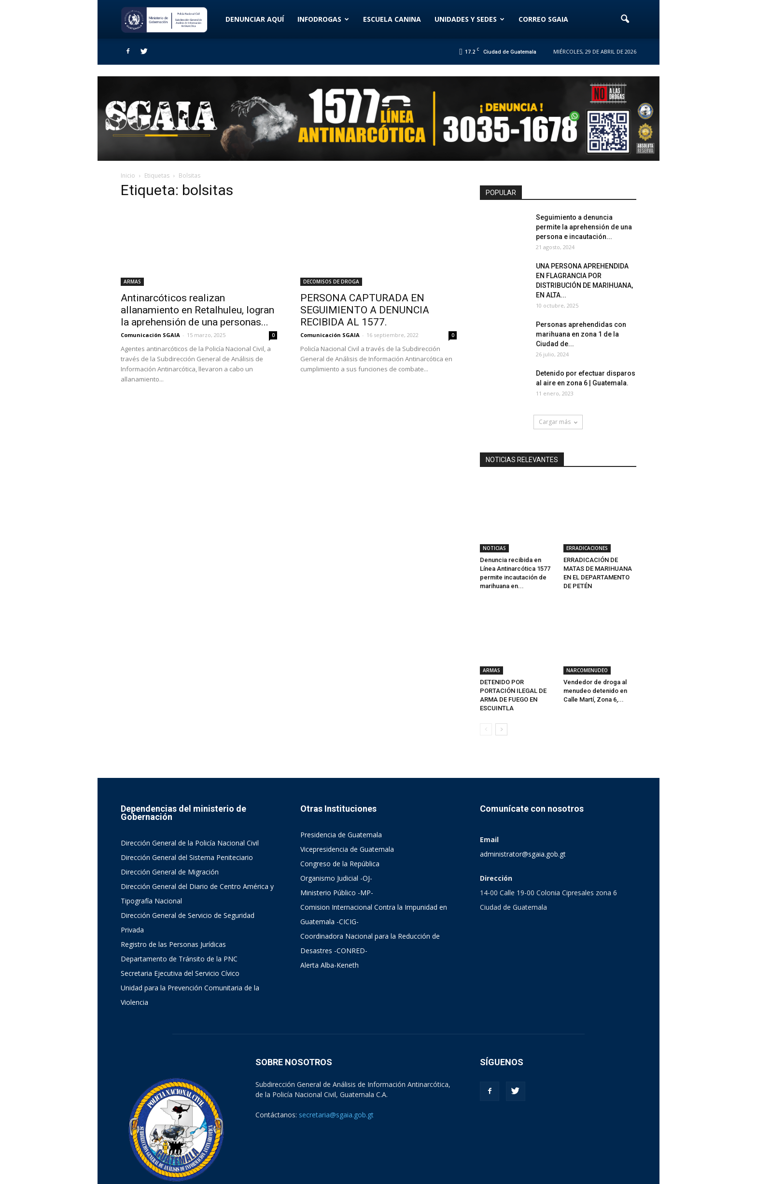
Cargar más (558, 422)
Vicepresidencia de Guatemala (347, 803)
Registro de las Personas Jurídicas (173, 898)
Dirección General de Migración (170, 826)
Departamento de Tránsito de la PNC (179, 912)
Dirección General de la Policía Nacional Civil (190, 797)
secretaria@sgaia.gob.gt (336, 1068)
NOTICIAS (494, 525)
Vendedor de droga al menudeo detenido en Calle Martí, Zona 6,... (595, 645)
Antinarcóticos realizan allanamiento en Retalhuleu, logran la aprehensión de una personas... (197, 310)
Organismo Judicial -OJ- (336, 832)
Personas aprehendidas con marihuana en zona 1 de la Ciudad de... (581, 334)
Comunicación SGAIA (150, 334)
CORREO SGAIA (543, 19)
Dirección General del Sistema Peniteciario (187, 811)
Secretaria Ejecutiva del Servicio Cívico (180, 927)
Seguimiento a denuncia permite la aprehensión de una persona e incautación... (584, 226)
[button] (624, 19)
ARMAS (132, 281)
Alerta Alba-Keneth (329, 919)
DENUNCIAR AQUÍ (254, 19)
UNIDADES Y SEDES (470, 19)
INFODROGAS (323, 19)
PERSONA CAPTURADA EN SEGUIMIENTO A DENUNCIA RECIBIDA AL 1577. (364, 310)
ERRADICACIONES (587, 525)
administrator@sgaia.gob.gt (523, 808)
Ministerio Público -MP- (336, 846)
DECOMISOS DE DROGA (331, 281)
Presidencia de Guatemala (341, 788)
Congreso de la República (339, 817)
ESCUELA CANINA (392, 19)
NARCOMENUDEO (587, 624)
